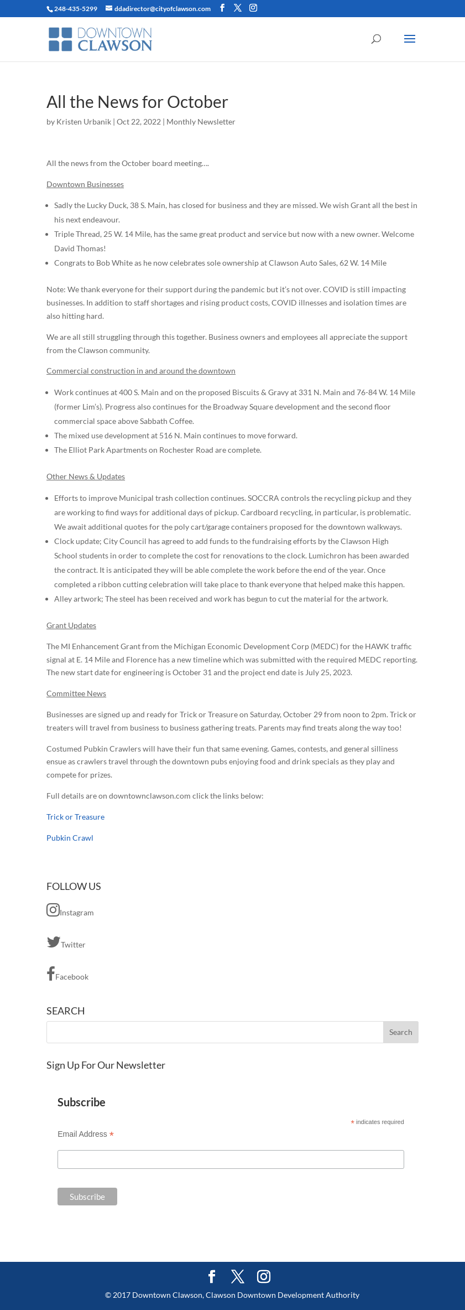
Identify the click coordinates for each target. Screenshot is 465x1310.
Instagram (70, 910)
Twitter (66, 942)
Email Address (86, 1134)
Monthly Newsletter (201, 121)
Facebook (67, 974)
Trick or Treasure (75, 816)
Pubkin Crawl (69, 837)
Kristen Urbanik (83, 121)
